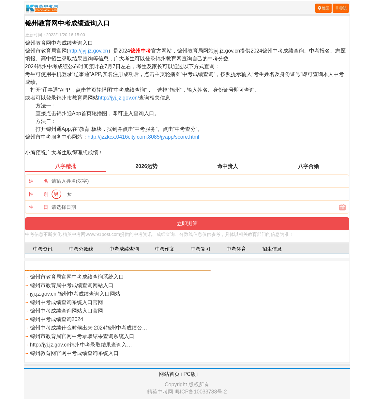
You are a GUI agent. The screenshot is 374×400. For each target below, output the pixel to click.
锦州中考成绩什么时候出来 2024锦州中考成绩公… (88, 328)
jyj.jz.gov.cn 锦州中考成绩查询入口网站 (75, 294)
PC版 (190, 374)
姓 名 (38, 181)
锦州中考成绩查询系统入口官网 (66, 302)
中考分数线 (81, 249)
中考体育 (236, 249)
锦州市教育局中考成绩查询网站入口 (71, 285)
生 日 (38, 207)
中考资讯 (42, 249)
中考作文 (164, 249)
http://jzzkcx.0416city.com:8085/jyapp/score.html (143, 137)
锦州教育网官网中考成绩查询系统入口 (74, 353)
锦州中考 (140, 51)
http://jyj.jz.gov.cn (88, 51)
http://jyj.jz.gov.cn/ (118, 97)
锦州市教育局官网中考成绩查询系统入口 (77, 277)
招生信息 (272, 249)
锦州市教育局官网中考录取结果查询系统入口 (82, 336)
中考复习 (200, 249)
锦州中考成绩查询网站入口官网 (66, 311)
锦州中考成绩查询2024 (56, 319)
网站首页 (169, 374)
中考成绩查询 (124, 249)
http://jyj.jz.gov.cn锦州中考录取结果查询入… (81, 344)
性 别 (38, 194)
